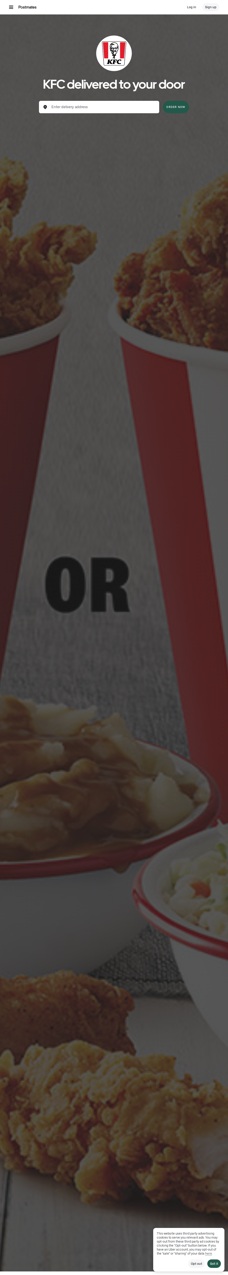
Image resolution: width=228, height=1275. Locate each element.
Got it (214, 1263)
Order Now (175, 107)
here (208, 1253)
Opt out (196, 1263)
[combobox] (102, 107)
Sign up (210, 7)
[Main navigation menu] (11, 7)
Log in (191, 7)
